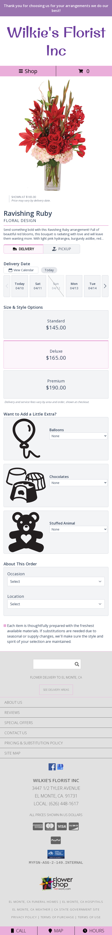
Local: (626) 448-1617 (56, 804)
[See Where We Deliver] (56, 689)
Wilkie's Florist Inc (56, 41)
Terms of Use (89, 917)
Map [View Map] (56, 931)
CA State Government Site (77, 909)
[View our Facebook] (52, 768)
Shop (28, 71)
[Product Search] (57, 664)
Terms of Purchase (57, 917)
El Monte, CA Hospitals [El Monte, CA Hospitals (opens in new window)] (82, 902)
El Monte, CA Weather (31, 909)
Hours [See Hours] (93, 931)
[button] (56, 854)
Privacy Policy (24, 917)
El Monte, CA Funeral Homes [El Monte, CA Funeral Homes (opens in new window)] (34, 902)
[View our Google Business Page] (60, 768)
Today (49, 270)
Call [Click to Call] (18, 931)
